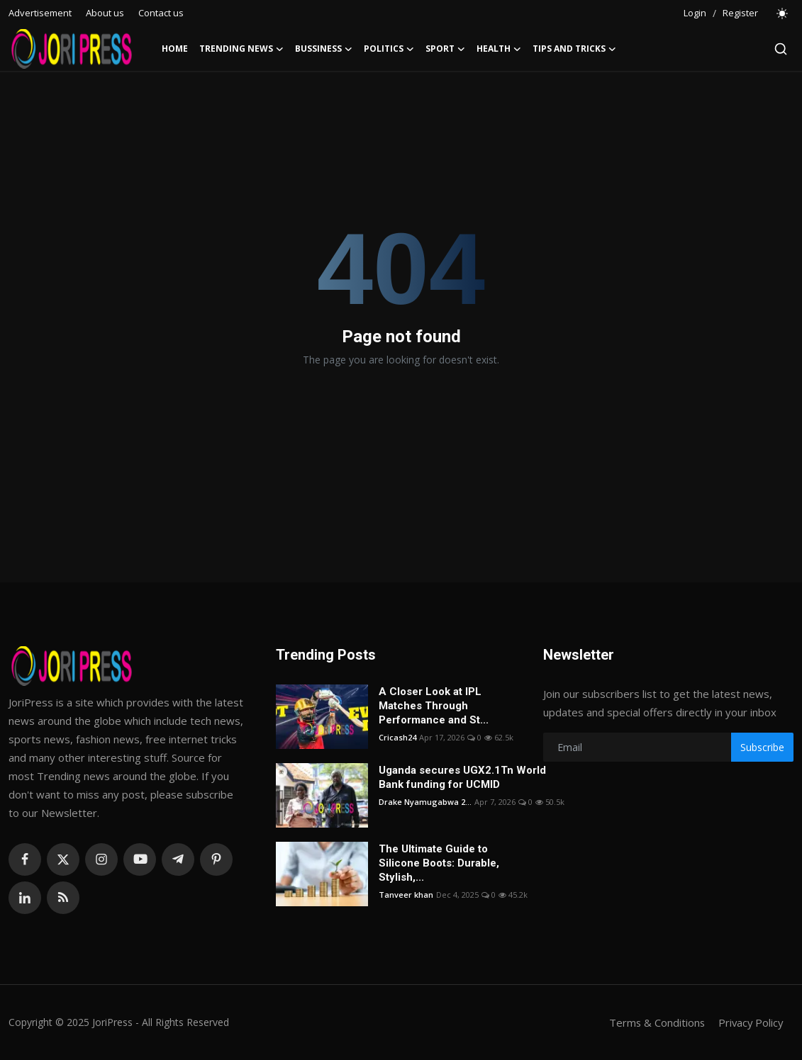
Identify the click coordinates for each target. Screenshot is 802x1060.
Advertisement (40, 12)
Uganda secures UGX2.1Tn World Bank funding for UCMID (462, 777)
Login (695, 12)
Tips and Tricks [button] (574, 49)
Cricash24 (397, 737)
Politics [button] (389, 49)
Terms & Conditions (654, 1022)
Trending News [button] (241, 49)
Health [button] (499, 49)
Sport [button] (445, 49)
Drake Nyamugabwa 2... (425, 801)
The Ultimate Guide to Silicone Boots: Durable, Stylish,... (439, 863)
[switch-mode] (782, 13)
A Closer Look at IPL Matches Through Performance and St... (434, 705)
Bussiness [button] (323, 49)
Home (175, 49)
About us (105, 12)
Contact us (161, 12)
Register (740, 12)
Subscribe (762, 747)
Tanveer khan (406, 894)
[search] (780, 49)
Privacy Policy (749, 1022)
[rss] (63, 897)
